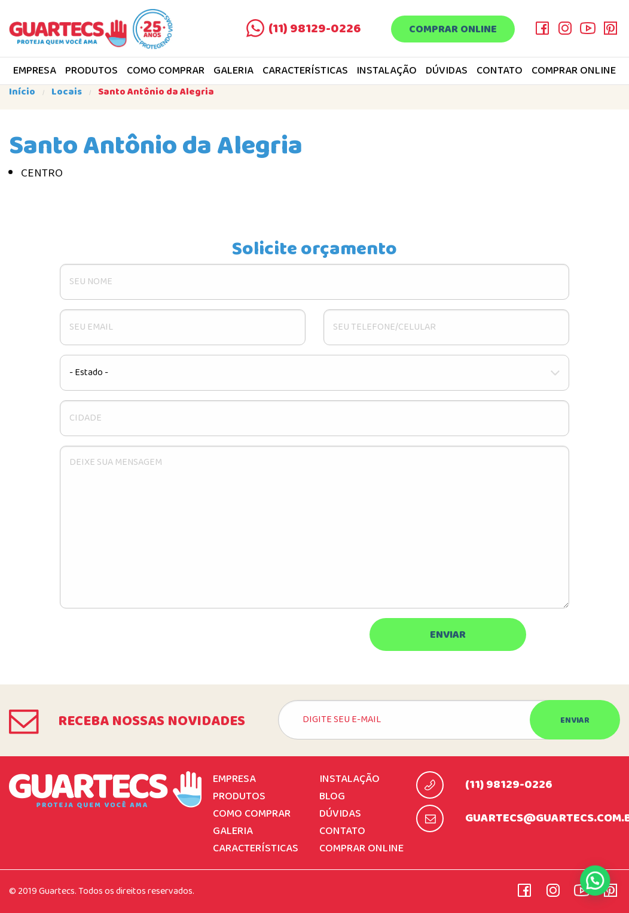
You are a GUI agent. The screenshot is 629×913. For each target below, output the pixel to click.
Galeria (233, 71)
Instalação (386, 71)
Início (22, 92)
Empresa (34, 71)
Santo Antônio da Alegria (156, 92)
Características (305, 71)
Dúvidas (447, 71)
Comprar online (453, 29)
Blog (332, 796)
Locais (66, 92)
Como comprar (165, 71)
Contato (500, 71)
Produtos (91, 71)
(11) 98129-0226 (314, 28)
